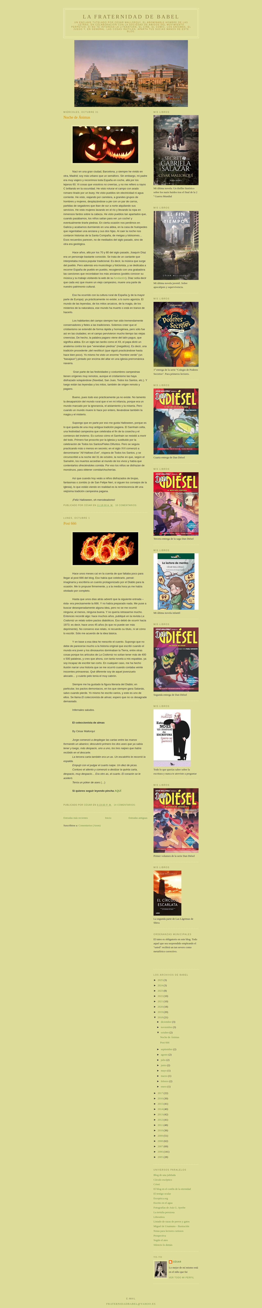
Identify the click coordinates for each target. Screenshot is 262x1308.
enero (164, 1086)
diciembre (166, 1021)
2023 (161, 990)
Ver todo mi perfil (181, 1277)
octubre (165, 1032)
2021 (161, 1001)
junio (164, 1065)
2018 (161, 1017)
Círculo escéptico (163, 1179)
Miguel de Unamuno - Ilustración (171, 1226)
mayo (164, 1070)
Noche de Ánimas (76, 117)
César (177, 1262)
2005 (161, 1157)
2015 (161, 1103)
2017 (161, 1093)
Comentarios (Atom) (90, 825)
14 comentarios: (125, 805)
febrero (165, 1081)
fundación (119, 278)
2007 (161, 1146)
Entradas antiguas (138, 817)
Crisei (157, 1184)
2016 (161, 1098)
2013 (161, 1114)
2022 (161, 996)
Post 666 (69, 523)
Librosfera (159, 1217)
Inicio (108, 817)
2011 (161, 1125)
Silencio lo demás (163, 1244)
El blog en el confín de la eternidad (172, 1188)
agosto (164, 1054)
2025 (161, 980)
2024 (161, 985)
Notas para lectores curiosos (168, 1230)
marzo (164, 1075)
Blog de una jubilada (165, 1175)
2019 (161, 1012)
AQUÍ (117, 790)
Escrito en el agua (163, 1202)
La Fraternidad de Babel (131, 17)
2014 (161, 1109)
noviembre (167, 1027)
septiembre (167, 1049)
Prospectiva (160, 1235)
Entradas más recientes (75, 817)
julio (163, 1059)
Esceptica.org (161, 1198)
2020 (161, 1006)
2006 (161, 1151)
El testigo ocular (162, 1193)
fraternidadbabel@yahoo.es (131, 1303)
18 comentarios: (126, 505)
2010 (161, 1130)
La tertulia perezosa (164, 1212)
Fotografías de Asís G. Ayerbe (169, 1207)
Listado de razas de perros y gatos (172, 1221)
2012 (161, 1119)
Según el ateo (161, 1240)
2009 (161, 1135)
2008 (161, 1141)
